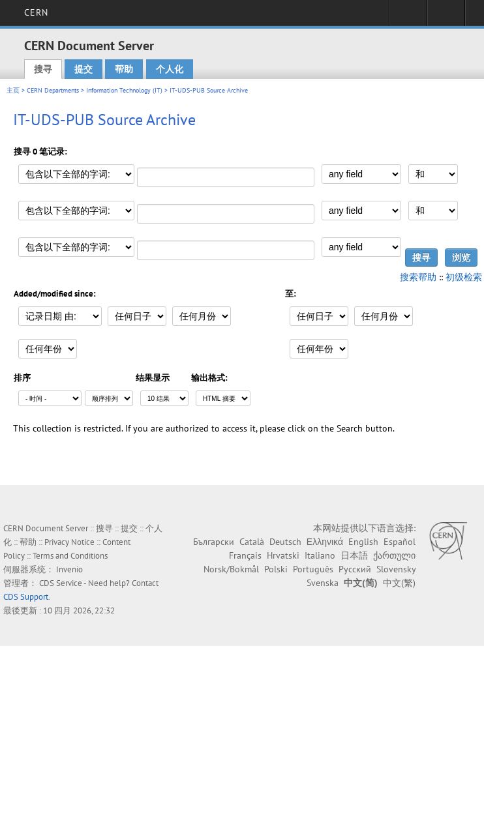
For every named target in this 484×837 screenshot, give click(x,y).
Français (245, 555)
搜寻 (43, 69)
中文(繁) (399, 583)
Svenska (323, 583)
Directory (445, 17)
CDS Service (60, 583)
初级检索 (464, 277)
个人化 (169, 69)
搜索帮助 (418, 277)
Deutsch (285, 542)
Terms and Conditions (70, 555)
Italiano (320, 555)
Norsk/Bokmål (231, 569)
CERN (36, 12)
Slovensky (396, 569)
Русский (355, 569)
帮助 (124, 69)
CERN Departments (53, 90)
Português (313, 569)
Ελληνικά (325, 542)
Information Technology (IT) (124, 90)
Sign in (408, 17)
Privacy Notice (69, 542)
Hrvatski (283, 555)
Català (251, 542)
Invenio (69, 569)
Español (400, 542)
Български (213, 542)
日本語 (354, 555)
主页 (13, 90)
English (363, 542)
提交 (83, 69)
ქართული (394, 555)
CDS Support (25, 596)
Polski (276, 569)
